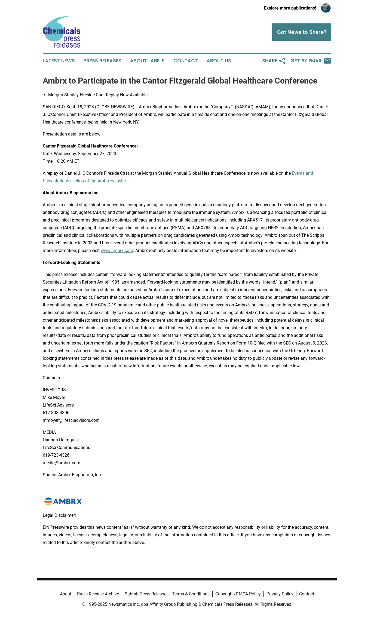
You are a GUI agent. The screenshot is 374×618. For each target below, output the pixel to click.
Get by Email (310, 60)
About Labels (147, 61)
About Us (219, 61)
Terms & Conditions (191, 594)
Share (274, 60)
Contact (185, 61)
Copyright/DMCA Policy (238, 594)
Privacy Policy (279, 594)
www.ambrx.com (117, 250)
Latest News (59, 61)
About (65, 594)
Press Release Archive (98, 594)
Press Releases (102, 61)
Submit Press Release (145, 594)
